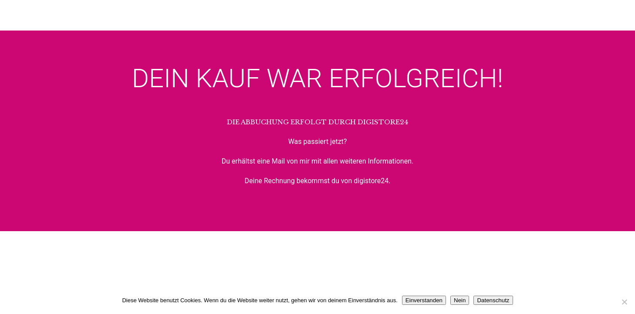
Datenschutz (493, 300)
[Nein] (624, 301)
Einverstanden (423, 300)
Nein (460, 300)
